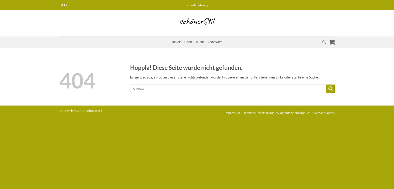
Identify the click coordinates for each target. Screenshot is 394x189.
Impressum (232, 113)
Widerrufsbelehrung (290, 113)
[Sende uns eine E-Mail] (65, 5)
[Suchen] (324, 42)
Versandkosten (324, 113)
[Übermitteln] (330, 89)
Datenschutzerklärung (258, 113)
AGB (310, 113)
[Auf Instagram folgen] (61, 5)
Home (176, 42)
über (188, 42)
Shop (200, 42)
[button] (332, 42)
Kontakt (214, 42)
